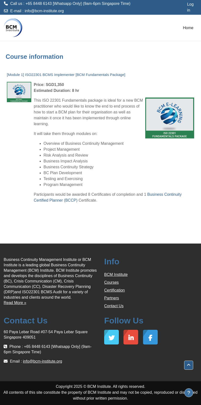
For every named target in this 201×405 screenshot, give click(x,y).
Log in (190, 7)
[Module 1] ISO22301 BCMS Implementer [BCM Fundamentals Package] (66, 75)
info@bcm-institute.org (44, 11)
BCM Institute (116, 274)
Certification (114, 290)
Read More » (15, 303)
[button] (188, 365)
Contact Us (113, 306)
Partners (111, 298)
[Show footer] (188, 392)
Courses (111, 282)
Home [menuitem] (188, 28)
